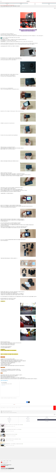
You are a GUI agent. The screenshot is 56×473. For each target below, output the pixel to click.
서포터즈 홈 (7, 3)
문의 (21, 4)
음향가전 (28, 417)
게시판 (35, 3)
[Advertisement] (23, 453)
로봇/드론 (28, 419)
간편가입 (4, 460)
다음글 (6, 411)
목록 (54, 8)
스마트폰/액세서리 (46, 418)
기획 (9, 422)
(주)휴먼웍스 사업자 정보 (5, 462)
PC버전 (10, 460)
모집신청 (21, 3)
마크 (49, 3)
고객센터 (7, 460)
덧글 (14, 404)
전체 (9, 417)
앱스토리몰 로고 (1, 462)
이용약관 (7, 468)
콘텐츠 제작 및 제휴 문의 (11, 468)
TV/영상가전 (46, 419)
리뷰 (7, 4)
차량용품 (47, 417)
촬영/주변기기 (28, 418)
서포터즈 (28, 1)
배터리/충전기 (9, 418)
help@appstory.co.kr (5, 463)
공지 (35, 4)
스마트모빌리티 (9, 419)
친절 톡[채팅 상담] (3, 466)
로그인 (1, 460)
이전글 (9, 412)
